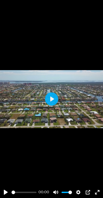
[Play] (5, 192)
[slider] (24, 192)
